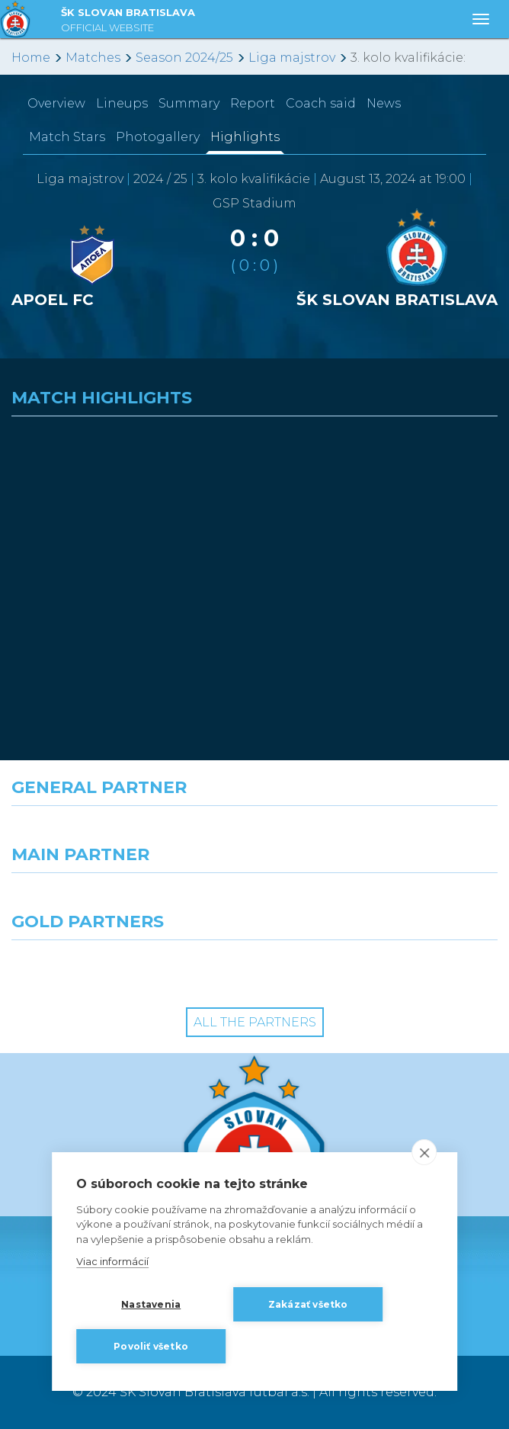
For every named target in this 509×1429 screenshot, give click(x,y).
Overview (56, 103)
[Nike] (254, 833)
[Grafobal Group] (382, 967)
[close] (424, 1152)
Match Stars (67, 137)
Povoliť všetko (151, 1346)
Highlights (245, 137)
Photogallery (158, 137)
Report (252, 103)
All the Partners (255, 1022)
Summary (188, 103)
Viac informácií (112, 1261)
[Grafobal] (127, 900)
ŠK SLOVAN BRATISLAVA (128, 21)
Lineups (122, 103)
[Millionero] (382, 900)
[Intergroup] (127, 967)
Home (30, 57)
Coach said (321, 103)
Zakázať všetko (308, 1304)
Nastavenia (151, 1304)
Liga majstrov (291, 57)
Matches (93, 57)
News (384, 103)
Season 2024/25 (184, 57)
